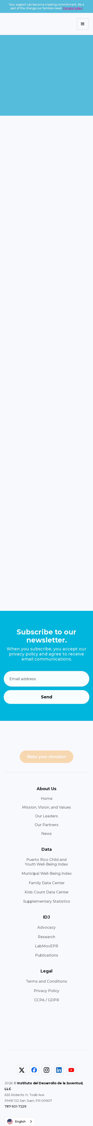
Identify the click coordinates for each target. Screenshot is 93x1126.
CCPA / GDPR (46, 1000)
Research (46, 937)
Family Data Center (47, 883)
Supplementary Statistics (46, 901)
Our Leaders (46, 816)
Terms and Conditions (46, 981)
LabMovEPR (46, 946)
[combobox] (20, 1121)
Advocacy (46, 927)
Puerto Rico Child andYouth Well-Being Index (46, 861)
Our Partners (46, 825)
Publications (46, 955)
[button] (82, 24)
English (16, 1121)
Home (46, 798)
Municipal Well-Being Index (47, 873)
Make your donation (46, 756)
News (46, 833)
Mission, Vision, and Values (46, 807)
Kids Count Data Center (47, 892)
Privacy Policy (46, 991)
